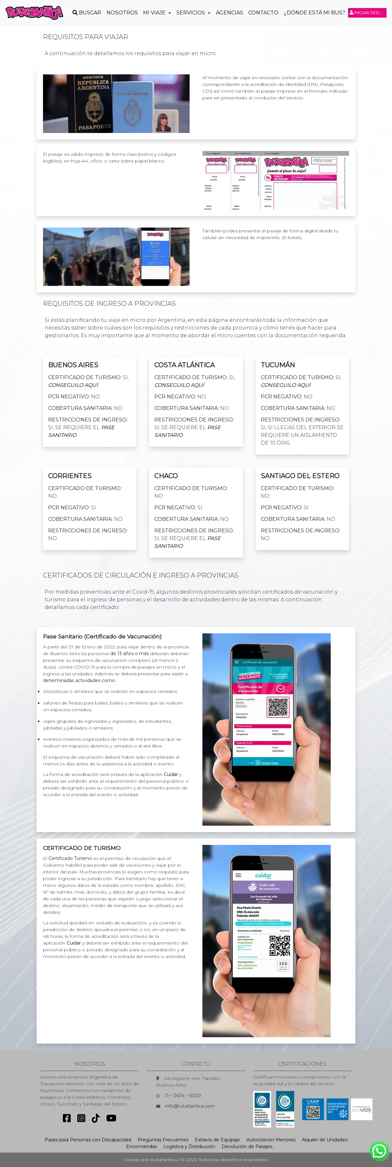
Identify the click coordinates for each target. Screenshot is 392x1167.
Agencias (229, 13)
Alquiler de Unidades (324, 1140)
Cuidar (171, 774)
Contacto (263, 13)
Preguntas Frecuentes (163, 1140)
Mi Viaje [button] (155, 13)
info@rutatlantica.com (190, 1106)
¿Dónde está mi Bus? (314, 13)
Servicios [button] (191, 13)
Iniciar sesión (368, 12)
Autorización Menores (270, 1140)
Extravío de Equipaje (217, 1140)
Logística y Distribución (189, 1146)
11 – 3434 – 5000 (183, 1095)
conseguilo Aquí (73, 385)
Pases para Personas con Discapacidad (88, 1140)
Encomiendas (141, 1146)
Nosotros (122, 13)
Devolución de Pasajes (247, 1146)
